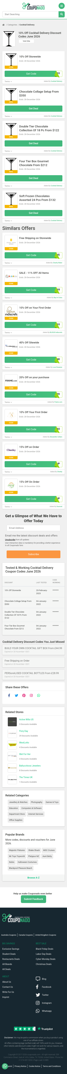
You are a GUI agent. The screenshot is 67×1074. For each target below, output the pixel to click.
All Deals (6, 969)
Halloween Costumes (27, 862)
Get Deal (33, 108)
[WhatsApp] (6, 1066)
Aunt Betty (47, 856)
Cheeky (59, 472)
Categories (12, 25)
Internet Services (35, 814)
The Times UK (26, 777)
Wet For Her (25, 754)
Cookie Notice (34, 1066)
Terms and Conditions (52, 1066)
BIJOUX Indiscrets (56, 332)
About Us (6, 982)
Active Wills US (26, 719)
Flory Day (23, 731)
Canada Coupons (26, 935)
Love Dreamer (57, 367)
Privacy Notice (20, 1066)
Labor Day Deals (43, 954)
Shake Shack (34, 850)
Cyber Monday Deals (45, 959)
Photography (36, 802)
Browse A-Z (33, 877)
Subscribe (33, 554)
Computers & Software (31, 808)
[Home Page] (5, 25)
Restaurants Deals (11, 959)
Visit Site (26, 41)
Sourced (59, 506)
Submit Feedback (33, 899)
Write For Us (8, 992)
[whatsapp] (38, 695)
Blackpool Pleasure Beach (20, 868)
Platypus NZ (33, 856)
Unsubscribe (10, 540)
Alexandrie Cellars (56, 437)
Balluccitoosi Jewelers (30, 765)
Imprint (5, 997)
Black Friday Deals (44, 949)
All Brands (7, 964)
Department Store (17, 814)
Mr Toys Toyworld (17, 856)
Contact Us (7, 987)
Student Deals (9, 954)
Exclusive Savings (10, 949)
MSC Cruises (49, 850)
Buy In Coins (58, 297)
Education (13, 808)
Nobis (11, 862)
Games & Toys (52, 802)
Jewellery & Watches (18, 802)
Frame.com (58, 402)
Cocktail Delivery (27, 25)
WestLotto (24, 742)
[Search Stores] (62, 14)
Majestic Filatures (17, 850)
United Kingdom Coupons (45, 935)
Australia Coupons (8, 935)
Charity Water (57, 263)
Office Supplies (15, 820)
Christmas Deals (43, 964)
